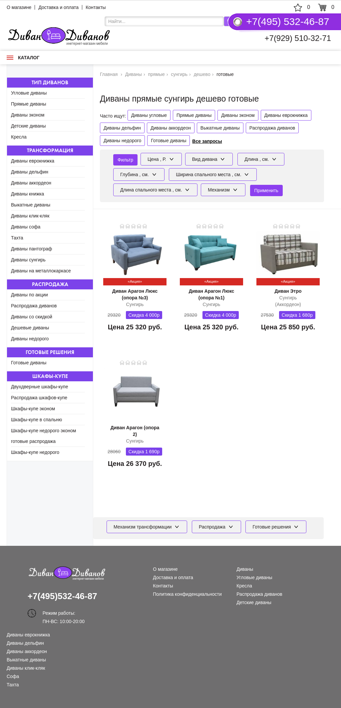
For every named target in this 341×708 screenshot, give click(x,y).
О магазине (19, 7)
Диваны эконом (27, 115)
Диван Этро (287, 291)
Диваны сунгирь (28, 259)
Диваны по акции (29, 294)
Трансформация (50, 150)
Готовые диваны (28, 362)
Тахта (17, 237)
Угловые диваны (29, 93)
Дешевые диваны (30, 327)
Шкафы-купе (50, 376)
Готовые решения (50, 352)
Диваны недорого (30, 338)
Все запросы (207, 141)
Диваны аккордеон (31, 182)
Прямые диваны (28, 104)
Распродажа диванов (34, 305)
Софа (13, 676)
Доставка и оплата (58, 7)
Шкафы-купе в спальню (36, 419)
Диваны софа (25, 226)
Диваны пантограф (31, 248)
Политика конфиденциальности (187, 594)
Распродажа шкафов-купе (39, 397)
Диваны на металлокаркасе (41, 270)
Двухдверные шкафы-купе (39, 386)
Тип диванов (50, 82)
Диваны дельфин (29, 172)
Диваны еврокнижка (32, 161)
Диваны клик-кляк (30, 215)
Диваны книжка (27, 193)
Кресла (19, 137)
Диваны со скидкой (31, 316)
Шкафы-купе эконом (33, 408)
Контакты (96, 7)
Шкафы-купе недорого (35, 452)
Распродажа (50, 284)
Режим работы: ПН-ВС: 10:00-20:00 (64, 613)
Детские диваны (28, 126)
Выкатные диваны (30, 204)
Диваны (244, 569)
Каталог (23, 57)
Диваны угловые (149, 115)
